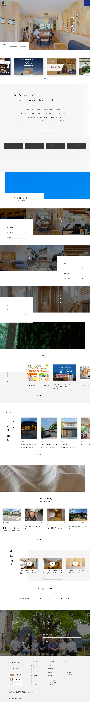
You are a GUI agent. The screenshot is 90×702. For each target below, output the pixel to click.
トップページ (34, 661)
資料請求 (69, 672)
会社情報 (50, 676)
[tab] (44, 78)
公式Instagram (24, 598)
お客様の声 (50, 668)
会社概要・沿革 (53, 682)
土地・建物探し (36, 684)
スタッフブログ (70, 664)
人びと (34, 669)
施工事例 (50, 665)
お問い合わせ (68, 670)
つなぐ (34, 671)
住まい (34, 667)
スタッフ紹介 (52, 680)
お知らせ (50, 672)
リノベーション (36, 680)
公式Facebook (45, 598)
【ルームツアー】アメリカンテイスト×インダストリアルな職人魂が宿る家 (29, 572)
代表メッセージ (53, 678)
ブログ (66, 661)
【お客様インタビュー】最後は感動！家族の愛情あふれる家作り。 (75, 571)
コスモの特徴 (34, 665)
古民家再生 (35, 682)
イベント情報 (51, 661)
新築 (33, 677)
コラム (68, 666)
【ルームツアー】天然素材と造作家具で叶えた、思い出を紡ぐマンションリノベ (52, 572)
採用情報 (51, 684)
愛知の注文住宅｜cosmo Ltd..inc (18, 698)
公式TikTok (65, 598)
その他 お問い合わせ (71, 674)
